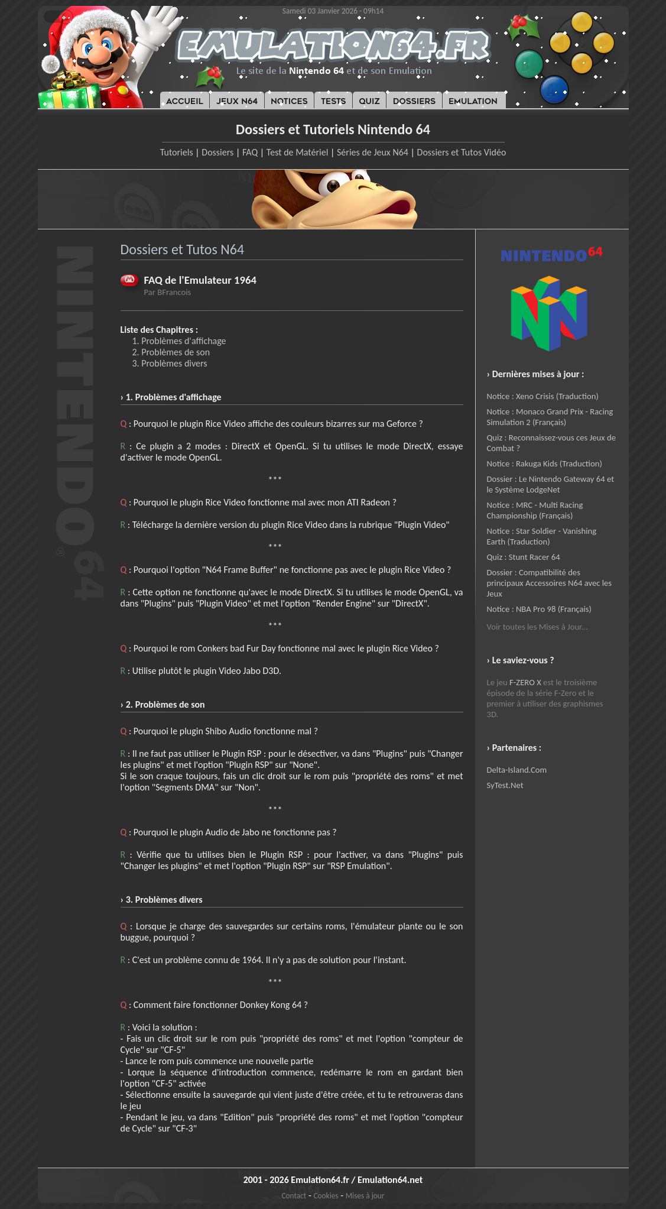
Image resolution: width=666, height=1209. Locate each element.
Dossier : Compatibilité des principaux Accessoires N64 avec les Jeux (549, 583)
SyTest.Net (505, 785)
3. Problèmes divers (169, 363)
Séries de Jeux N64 (372, 152)
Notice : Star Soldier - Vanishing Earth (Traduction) (542, 536)
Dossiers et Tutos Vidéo (461, 152)
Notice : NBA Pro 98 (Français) (539, 609)
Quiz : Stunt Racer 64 (523, 557)
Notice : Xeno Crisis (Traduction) (543, 396)
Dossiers (217, 152)
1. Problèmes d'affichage (179, 340)
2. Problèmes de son (171, 352)
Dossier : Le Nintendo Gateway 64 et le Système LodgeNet (551, 484)
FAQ (250, 152)
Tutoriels (176, 152)
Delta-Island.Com (517, 769)
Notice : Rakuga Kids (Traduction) (544, 463)
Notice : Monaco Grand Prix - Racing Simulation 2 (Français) (550, 416)
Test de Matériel (298, 152)
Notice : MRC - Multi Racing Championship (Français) (535, 510)
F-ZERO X (525, 682)
